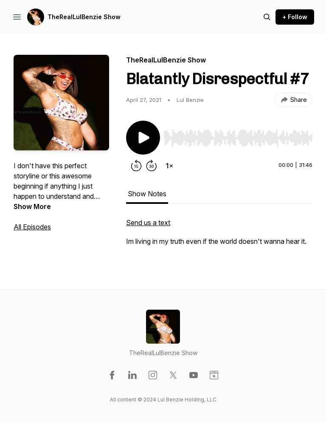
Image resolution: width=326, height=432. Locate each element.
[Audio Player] (237, 135)
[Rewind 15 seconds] (136, 166)
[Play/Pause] (143, 138)
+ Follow (294, 16)
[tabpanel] (219, 236)
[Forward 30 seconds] (151, 166)
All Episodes (32, 227)
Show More (32, 206)
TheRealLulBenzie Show (84, 16)
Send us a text (148, 222)
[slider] (237, 138)
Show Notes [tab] (147, 193)
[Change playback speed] (169, 166)
